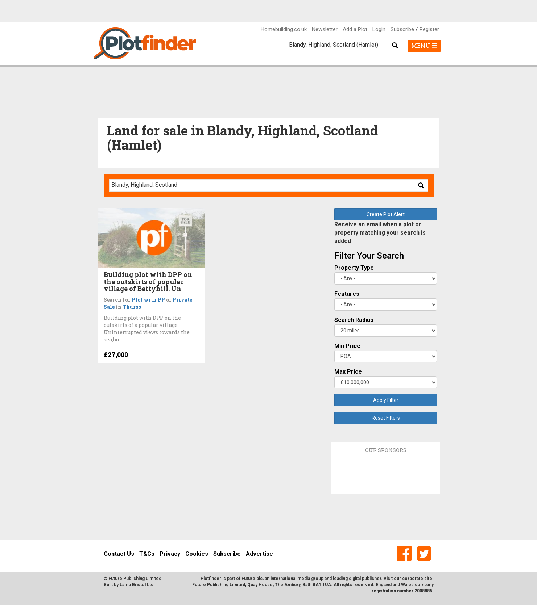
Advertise (259, 553)
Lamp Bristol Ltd (136, 584)
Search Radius (353, 319)
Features (346, 293)
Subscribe (402, 29)
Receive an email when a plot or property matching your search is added (380, 232)
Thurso (132, 306)
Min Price (347, 346)
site (428, 578)
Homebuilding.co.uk (284, 29)
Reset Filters (386, 418)
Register (429, 29)
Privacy (170, 553)
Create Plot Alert (386, 214)
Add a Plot (355, 29)
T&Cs (146, 553)
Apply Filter (385, 400)
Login (378, 29)
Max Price (348, 371)
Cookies (196, 553)
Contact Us (119, 553)
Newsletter (325, 29)
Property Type (354, 267)
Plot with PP (148, 299)
